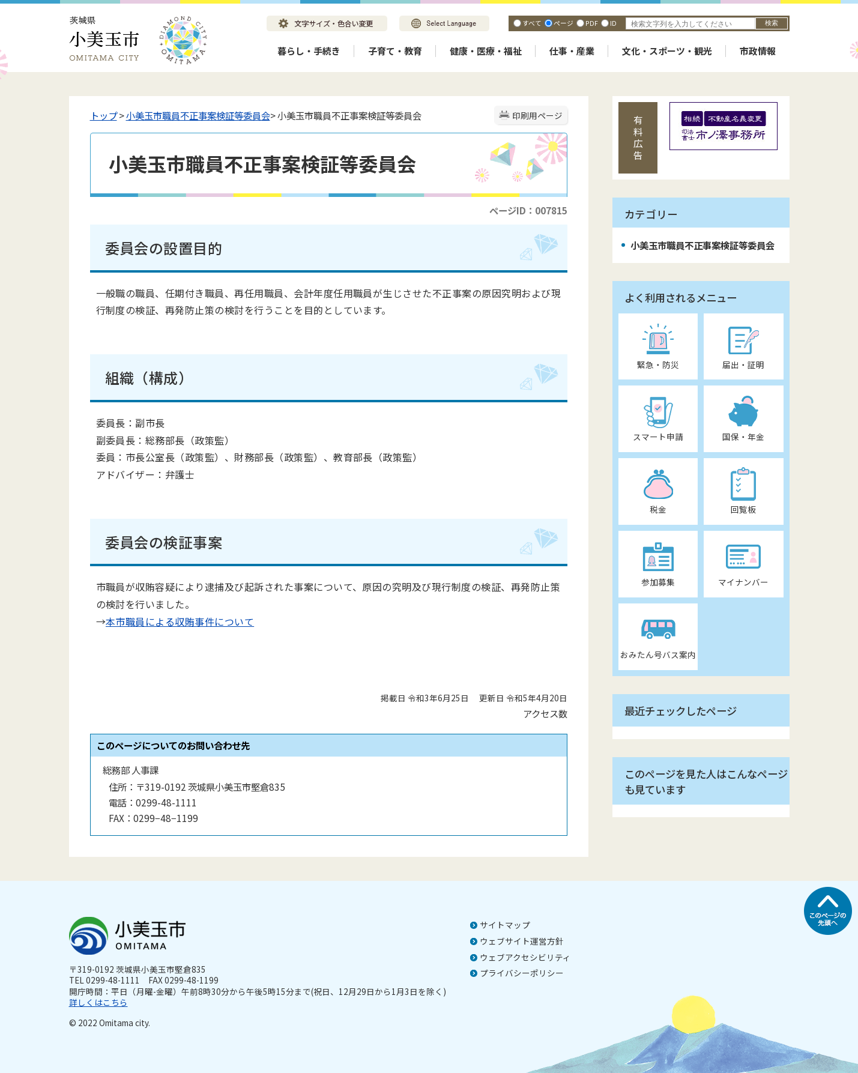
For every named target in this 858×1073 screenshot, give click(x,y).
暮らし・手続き (308, 50)
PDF (591, 23)
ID (613, 23)
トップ (103, 115)
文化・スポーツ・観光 (667, 50)
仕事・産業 (571, 50)
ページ (563, 23)
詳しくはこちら (98, 1002)
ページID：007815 (528, 210)
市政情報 (758, 50)
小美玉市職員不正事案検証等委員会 (198, 115)
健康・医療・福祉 (486, 50)
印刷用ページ (537, 115)
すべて (532, 23)
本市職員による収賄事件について (180, 621)
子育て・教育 (395, 50)
